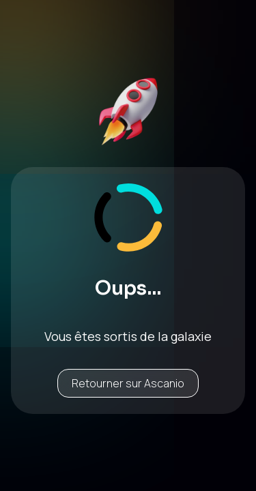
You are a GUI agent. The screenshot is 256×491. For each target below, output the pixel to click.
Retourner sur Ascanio (128, 383)
